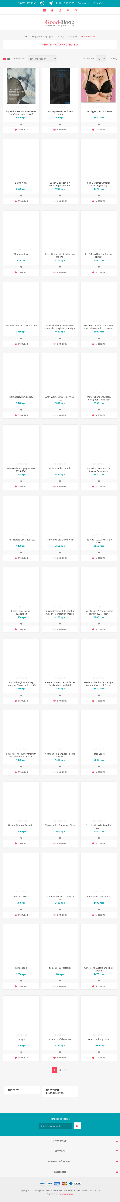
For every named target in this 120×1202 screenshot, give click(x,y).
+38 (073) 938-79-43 (27, 3)
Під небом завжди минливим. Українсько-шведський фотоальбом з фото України (21, 114)
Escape (21, 1039)
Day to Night (21, 182)
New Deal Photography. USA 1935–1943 (21, 469)
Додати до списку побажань (21, 124)
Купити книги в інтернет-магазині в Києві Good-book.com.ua (69, 1190)
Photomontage (21, 254)
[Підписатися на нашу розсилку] (55, 1126)
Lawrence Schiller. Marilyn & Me (60, 898)
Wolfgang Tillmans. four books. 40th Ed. (60, 755)
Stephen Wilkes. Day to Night (59, 539)
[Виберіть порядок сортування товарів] (42, 58)
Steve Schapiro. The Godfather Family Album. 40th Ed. (60, 684)
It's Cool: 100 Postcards (60, 967)
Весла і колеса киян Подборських (21, 612)
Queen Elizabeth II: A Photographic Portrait (60, 184)
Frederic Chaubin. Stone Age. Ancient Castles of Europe (98, 684)
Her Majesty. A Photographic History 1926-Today (99, 612)
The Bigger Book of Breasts (98, 111)
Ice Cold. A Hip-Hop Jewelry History (98, 255)
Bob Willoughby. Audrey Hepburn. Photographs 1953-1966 (21, 685)
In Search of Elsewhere (60, 1039)
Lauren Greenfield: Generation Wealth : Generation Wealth (60, 612)
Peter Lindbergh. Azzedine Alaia (99, 826)
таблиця (4, 59)
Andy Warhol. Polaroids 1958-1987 (60, 398)
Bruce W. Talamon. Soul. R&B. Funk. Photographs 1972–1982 (99, 327)
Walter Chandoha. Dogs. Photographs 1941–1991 (99, 398)
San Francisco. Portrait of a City (21, 325)
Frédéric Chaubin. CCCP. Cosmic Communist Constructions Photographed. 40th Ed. (98, 472)
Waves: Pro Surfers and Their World (98, 969)
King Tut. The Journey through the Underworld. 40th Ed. (21, 755)
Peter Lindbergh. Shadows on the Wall (60, 255)
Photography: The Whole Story (60, 825)
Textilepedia (21, 967)
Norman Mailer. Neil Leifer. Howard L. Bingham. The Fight (60, 327)
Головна (26, 36)
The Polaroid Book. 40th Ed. (21, 539)
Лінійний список (8, 59)
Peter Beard (99, 753)
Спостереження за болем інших (60, 113)
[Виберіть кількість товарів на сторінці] (101, 58)
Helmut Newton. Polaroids (21, 825)
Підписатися (77, 1125)
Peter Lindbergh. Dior (99, 1039)
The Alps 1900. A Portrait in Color (98, 541)
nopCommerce (66, 1194)
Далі (65, 1070)
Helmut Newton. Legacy (21, 396)
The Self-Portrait (21, 896)
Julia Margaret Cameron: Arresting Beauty (99, 184)
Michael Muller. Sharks (59, 468)
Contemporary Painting (98, 896)
